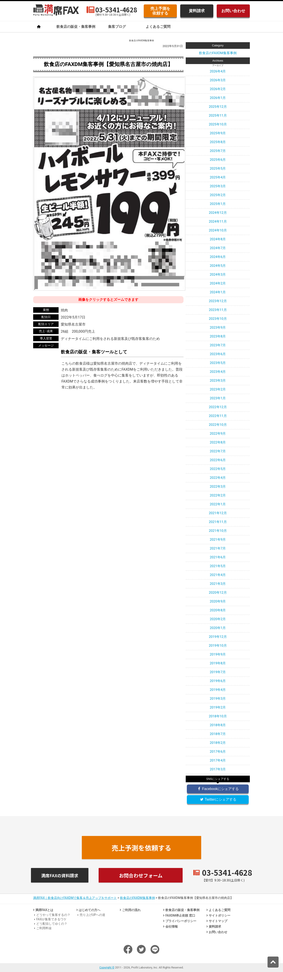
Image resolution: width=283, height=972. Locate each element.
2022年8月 (218, 442)
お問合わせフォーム (141, 875)
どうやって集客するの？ (53, 915)
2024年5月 (218, 266)
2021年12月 (218, 513)
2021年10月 (218, 531)
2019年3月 (218, 699)
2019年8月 (218, 663)
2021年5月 (218, 566)
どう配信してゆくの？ (51, 924)
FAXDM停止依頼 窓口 (180, 915)
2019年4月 (218, 690)
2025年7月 (218, 151)
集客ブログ (117, 26)
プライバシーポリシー (180, 921)
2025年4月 (218, 177)
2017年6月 (218, 752)
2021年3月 (218, 584)
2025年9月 (218, 133)
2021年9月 (218, 540)
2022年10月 (218, 425)
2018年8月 (218, 725)
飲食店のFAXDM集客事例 (218, 53)
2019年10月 (218, 646)
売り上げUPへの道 (92, 915)
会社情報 (171, 926)
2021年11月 (218, 522)
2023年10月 (218, 319)
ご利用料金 (44, 928)
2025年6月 (218, 160)
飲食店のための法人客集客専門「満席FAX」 (56, 10)
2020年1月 (218, 628)
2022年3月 (218, 487)
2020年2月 (218, 619)
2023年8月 (218, 336)
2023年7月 (218, 345)
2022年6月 (218, 460)
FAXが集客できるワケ (51, 919)
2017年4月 (218, 760)
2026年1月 (218, 98)
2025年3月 (218, 186)
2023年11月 (218, 310)
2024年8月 (218, 239)
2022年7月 (218, 451)
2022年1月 (218, 504)
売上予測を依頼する (160, 10)
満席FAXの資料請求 (59, 875)
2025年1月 (218, 204)
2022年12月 (218, 407)
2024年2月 (218, 283)
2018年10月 (218, 716)
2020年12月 (218, 593)
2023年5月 (218, 363)
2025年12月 (218, 107)
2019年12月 (218, 637)
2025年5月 (218, 169)
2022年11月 (218, 416)
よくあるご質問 (158, 26)
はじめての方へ (89, 910)
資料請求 (197, 10)
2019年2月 (218, 707)
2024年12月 (218, 213)
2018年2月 (218, 743)
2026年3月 (218, 80)
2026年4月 (218, 71)
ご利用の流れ (131, 910)
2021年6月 (218, 557)
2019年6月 (218, 681)
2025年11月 (218, 115)
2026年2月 (218, 89)
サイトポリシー (219, 915)
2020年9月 (218, 601)
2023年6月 (218, 354)
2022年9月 (218, 434)
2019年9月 (218, 654)
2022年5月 (218, 469)
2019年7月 (218, 672)
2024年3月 (218, 275)
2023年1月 (218, 398)
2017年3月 (218, 769)
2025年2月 (218, 195)
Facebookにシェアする (218, 789)
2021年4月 (218, 575)
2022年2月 (218, 495)
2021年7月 (218, 548)
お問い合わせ (233, 10)
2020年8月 (218, 610)
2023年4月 (218, 372)
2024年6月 (218, 257)
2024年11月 (218, 222)
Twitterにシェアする (217, 799)
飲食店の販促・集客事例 (75, 26)
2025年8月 (218, 142)
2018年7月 (218, 734)
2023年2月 (218, 389)
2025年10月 (218, 124)
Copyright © (106, 967)
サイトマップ (218, 921)
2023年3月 (218, 381)
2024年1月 (218, 292)
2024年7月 (218, 248)
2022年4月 (218, 478)
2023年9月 (218, 328)
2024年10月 (218, 230)
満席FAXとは (44, 910)
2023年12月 (218, 301)
